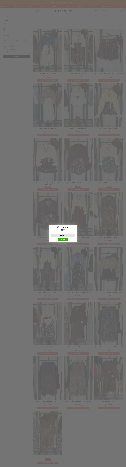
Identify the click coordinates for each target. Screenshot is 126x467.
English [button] (62, 235)
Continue (63, 239)
